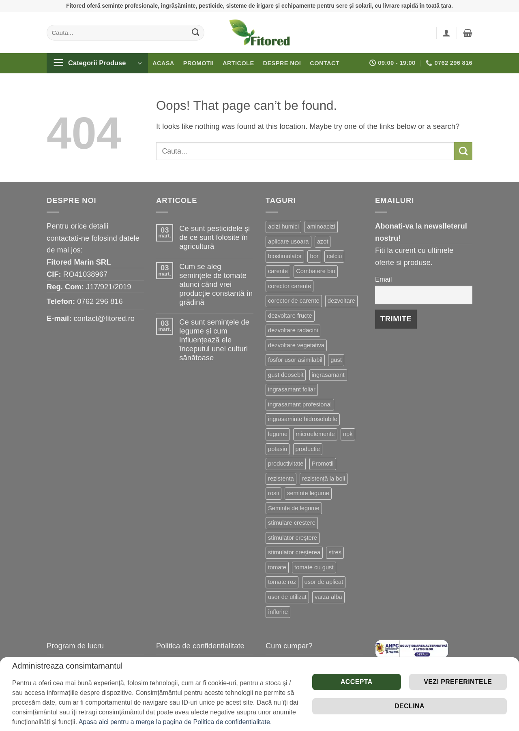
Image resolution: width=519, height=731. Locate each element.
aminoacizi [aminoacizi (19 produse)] (321, 226)
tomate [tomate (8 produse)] (277, 567)
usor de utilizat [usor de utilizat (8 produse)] (287, 597)
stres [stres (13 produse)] (334, 552)
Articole (238, 63)
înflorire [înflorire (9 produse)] (278, 612)
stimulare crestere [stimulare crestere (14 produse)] (291, 522)
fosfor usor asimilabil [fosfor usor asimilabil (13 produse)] (295, 360)
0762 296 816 (100, 301)
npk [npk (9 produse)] (348, 434)
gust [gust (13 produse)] (336, 360)
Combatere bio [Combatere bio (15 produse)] (315, 271)
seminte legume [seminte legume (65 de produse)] (308, 493)
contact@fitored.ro (104, 318)
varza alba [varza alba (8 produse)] (328, 597)
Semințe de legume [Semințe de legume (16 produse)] (294, 508)
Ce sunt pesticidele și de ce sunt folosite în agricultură (214, 237)
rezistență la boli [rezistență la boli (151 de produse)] (323, 478)
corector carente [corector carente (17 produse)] (289, 286)
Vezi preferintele (457, 681)
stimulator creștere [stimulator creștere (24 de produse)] (292, 537)
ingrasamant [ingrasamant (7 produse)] (328, 375)
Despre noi (282, 63)
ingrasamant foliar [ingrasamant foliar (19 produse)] (291, 389)
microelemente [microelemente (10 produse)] (315, 434)
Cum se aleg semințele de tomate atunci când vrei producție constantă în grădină (216, 284)
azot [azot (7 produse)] (322, 241)
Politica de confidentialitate (200, 645)
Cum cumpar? (289, 645)
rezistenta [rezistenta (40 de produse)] (281, 478)
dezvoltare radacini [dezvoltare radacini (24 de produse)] (293, 330)
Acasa (163, 63)
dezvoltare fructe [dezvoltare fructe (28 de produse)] (290, 315)
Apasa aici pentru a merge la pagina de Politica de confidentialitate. (175, 721)
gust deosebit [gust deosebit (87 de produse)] (285, 375)
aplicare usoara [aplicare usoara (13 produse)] (288, 241)
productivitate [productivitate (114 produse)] (285, 463)
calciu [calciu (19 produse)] (334, 256)
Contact (324, 63)
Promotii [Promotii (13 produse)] (323, 463)
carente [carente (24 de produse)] (278, 271)
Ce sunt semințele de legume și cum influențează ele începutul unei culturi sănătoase (214, 340)
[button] (446, 33)
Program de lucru (75, 645)
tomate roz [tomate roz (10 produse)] (282, 582)
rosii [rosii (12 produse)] (273, 493)
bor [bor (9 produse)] (314, 256)
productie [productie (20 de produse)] (308, 449)
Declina (410, 706)
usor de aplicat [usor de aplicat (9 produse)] (324, 582)
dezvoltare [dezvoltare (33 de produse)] (341, 300)
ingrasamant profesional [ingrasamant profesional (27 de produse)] (300, 404)
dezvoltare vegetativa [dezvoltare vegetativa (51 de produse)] (296, 345)
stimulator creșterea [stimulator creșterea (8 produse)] (294, 552)
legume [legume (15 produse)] (277, 434)
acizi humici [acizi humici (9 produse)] (283, 226)
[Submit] (196, 32)
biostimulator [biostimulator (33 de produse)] (285, 256)
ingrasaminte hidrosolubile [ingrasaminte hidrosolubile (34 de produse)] (302, 419)
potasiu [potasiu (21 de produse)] (277, 449)
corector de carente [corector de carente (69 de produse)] (294, 300)
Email (383, 279)
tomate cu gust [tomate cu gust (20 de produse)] (313, 567)
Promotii (198, 63)
